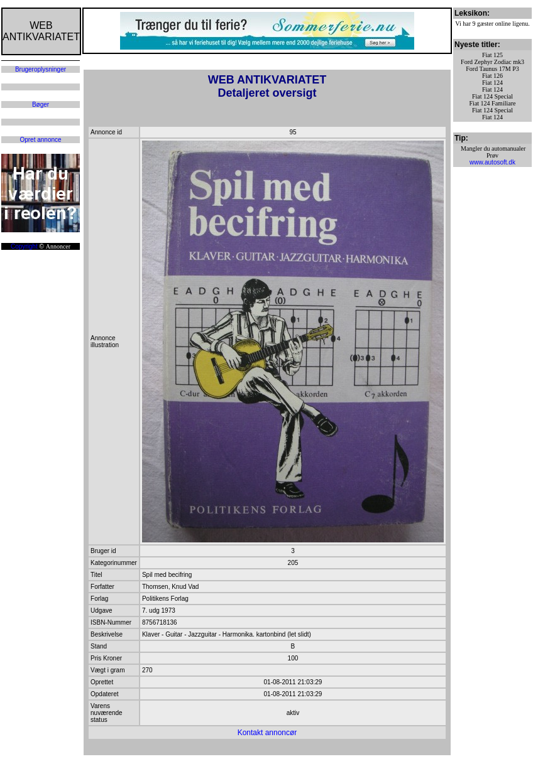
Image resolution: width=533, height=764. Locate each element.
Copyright (24, 246)
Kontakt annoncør (267, 732)
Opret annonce (40, 139)
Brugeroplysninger (40, 69)
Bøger (40, 104)
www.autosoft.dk (492, 162)
